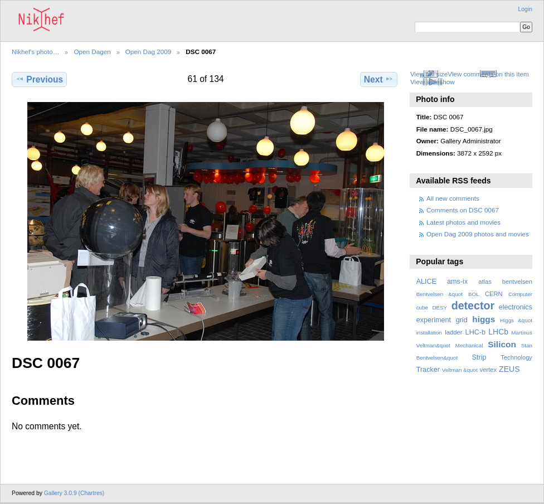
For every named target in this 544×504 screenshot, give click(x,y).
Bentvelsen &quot (439, 294)
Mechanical (469, 345)
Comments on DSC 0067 (462, 210)
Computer (520, 294)
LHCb (498, 331)
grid (462, 320)
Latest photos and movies (463, 222)
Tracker (428, 370)
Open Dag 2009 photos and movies (477, 234)
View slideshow (432, 81)
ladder (453, 332)
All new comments (452, 198)
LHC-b (475, 332)
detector (473, 305)
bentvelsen (517, 281)
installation (429, 332)
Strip (479, 357)
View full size (429, 73)
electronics (515, 307)
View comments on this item (488, 73)
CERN (494, 293)
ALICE (426, 281)
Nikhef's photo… (35, 51)
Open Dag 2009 (148, 51)
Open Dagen (92, 51)
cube (422, 307)
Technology (516, 357)
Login (525, 9)
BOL (473, 294)
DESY (439, 307)
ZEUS (509, 369)
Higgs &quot (516, 320)
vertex (488, 369)
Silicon (502, 344)
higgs (483, 319)
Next (379, 79)
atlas (485, 281)
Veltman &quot (460, 370)
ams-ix (457, 281)
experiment (433, 320)
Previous (39, 79)
